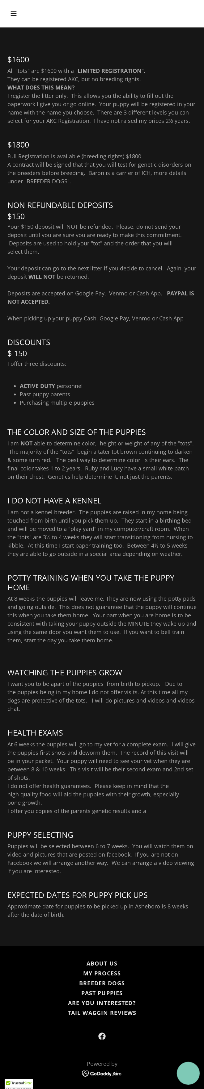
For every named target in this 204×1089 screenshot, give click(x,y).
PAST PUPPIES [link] (102, 993)
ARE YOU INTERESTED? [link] (102, 1003)
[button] (21, 13)
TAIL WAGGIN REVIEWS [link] (102, 1012)
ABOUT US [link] (102, 963)
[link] (102, 1036)
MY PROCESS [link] (102, 973)
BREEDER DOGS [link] (102, 983)
